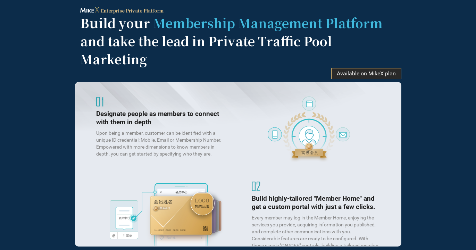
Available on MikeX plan (366, 73)
